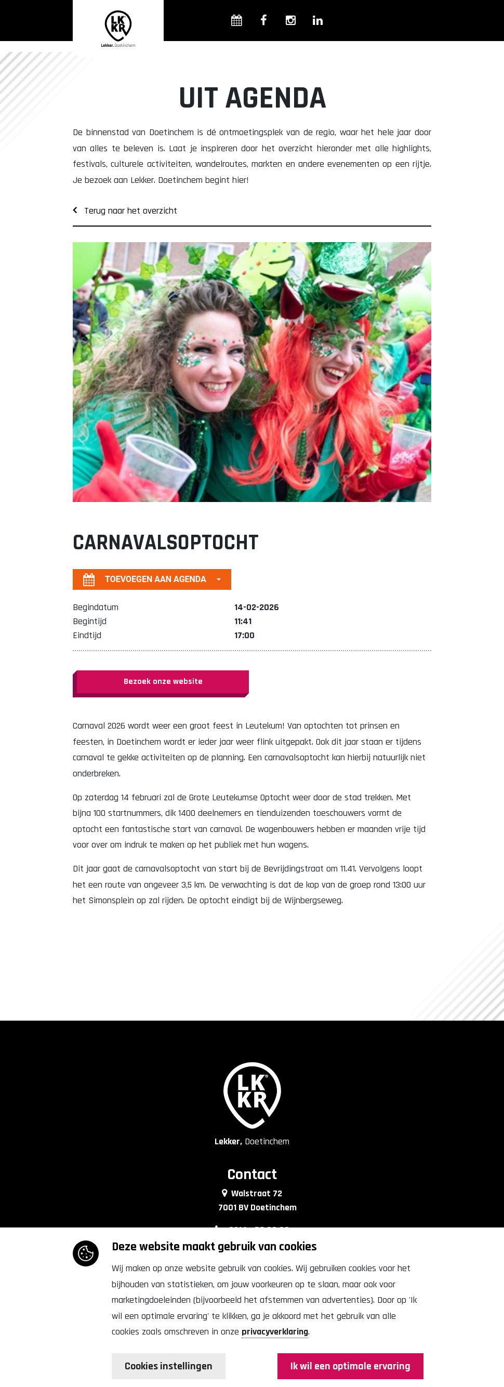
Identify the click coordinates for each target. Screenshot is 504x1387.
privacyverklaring (275, 1332)
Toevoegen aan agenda (144, 579)
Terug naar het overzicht (125, 211)
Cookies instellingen (169, 1366)
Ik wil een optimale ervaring (350, 1366)
